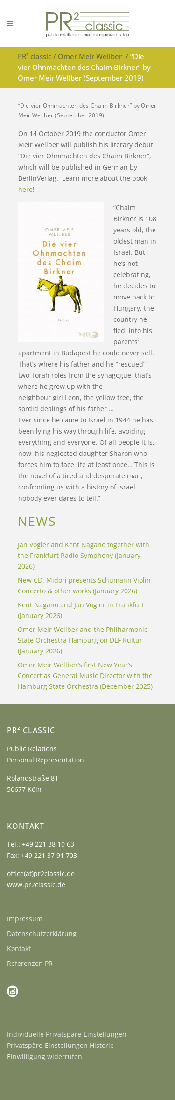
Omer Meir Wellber (90, 56)
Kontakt (19, 948)
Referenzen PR (30, 963)
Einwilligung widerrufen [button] (44, 1056)
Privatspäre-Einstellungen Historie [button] (60, 1045)
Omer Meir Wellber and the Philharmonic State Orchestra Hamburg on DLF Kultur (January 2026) (82, 640)
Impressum (24, 918)
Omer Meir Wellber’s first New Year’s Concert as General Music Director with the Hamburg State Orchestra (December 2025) (85, 675)
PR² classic (34, 56)
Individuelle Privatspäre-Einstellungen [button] (66, 1034)
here (25, 189)
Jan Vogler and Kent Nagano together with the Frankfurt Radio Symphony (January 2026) (83, 555)
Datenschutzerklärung (42, 933)
